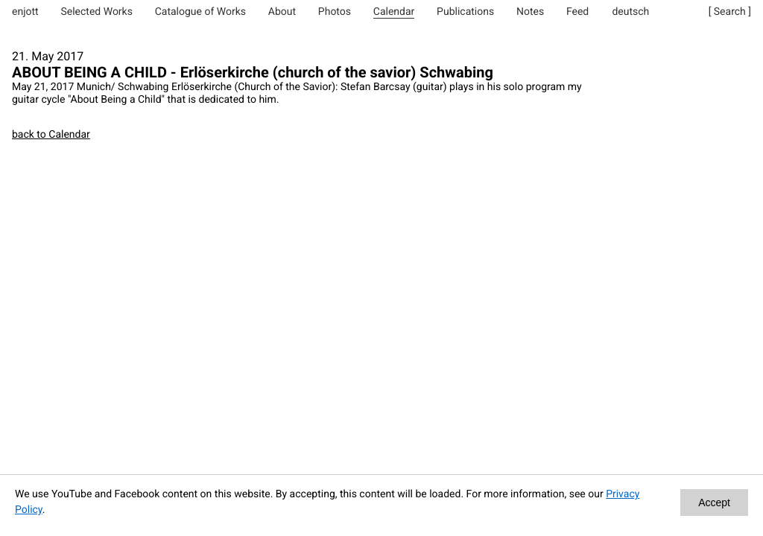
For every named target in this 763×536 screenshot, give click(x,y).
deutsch (630, 12)
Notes (530, 12)
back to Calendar (51, 135)
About (282, 12)
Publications (465, 12)
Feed (577, 12)
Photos (334, 12)
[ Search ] (730, 12)
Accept (714, 502)
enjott (25, 12)
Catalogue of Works (200, 12)
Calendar (394, 12)
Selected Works (96, 12)
